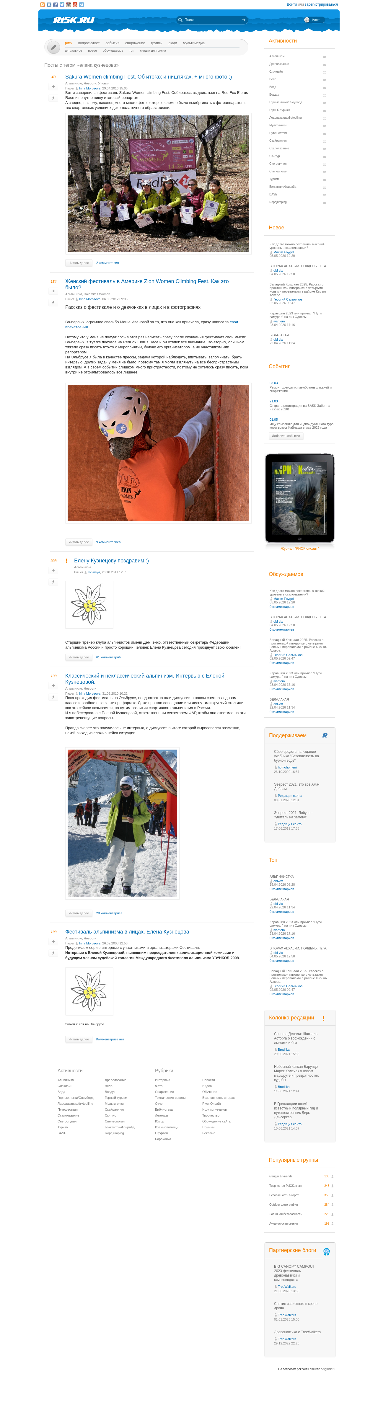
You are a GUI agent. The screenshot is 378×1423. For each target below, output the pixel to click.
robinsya (94, 572)
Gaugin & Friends (280, 1176)
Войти (292, 4)
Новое (92, 50)
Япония (103, 83)
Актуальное (73, 50)
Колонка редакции (291, 1018)
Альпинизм (73, 83)
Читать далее (79, 263)
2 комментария (107, 263)
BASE (62, 1133)
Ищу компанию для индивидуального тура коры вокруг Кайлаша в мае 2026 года (301, 425)
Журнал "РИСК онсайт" (300, 548)
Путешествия (68, 1109)
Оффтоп (161, 1133)
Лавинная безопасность (285, 1214)
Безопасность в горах (218, 1097)
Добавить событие (286, 436)
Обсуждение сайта (216, 1121)
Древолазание (115, 1080)
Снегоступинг (68, 1121)
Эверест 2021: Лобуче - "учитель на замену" (293, 815)
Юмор (159, 1121)
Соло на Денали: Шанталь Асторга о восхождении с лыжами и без (295, 1038)
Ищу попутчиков (214, 1109)
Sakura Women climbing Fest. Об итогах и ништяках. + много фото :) (148, 77)
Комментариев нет (110, 1039)
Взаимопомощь (166, 1127)
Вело (109, 1086)
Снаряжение (135, 43)
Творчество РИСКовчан (285, 1185)
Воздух (110, 1092)
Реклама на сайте (279, 1407)
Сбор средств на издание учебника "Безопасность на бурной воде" (296, 756)
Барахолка (163, 1139)
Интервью (162, 1080)
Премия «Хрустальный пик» (242, 1407)
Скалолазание (68, 1115)
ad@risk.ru (328, 1369)
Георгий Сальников (287, 299)
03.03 (274, 383)
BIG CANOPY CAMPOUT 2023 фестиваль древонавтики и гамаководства (294, 1273)
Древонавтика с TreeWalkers (297, 1332)
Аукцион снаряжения (283, 1223)
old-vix (278, 270)
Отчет (159, 1103)
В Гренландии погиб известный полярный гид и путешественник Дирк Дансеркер (296, 1110)
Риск (68, 43)
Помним (208, 1127)
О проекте (210, 1407)
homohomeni (287, 767)
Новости (90, 83)
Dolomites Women (97, 294)
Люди (172, 43)
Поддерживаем (288, 735)
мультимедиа (194, 43)
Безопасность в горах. (284, 1195)
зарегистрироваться (321, 4)
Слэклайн (65, 1086)
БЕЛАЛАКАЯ (279, 335)
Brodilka (284, 1049)
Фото (158, 1086)
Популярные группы (293, 1160)
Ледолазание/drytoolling (75, 1103)
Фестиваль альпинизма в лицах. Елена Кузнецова (127, 932)
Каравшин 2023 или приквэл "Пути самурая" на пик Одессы (296, 315)
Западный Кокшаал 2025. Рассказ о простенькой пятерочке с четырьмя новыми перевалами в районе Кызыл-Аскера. (298, 290)
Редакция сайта (290, 795)
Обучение (209, 1092)
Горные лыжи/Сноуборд (76, 1097)
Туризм (63, 1127)
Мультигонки (114, 1103)
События (112, 43)
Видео (207, 1086)
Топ (131, 50)
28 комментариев (109, 913)
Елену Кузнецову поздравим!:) (111, 561)
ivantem (279, 321)
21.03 (274, 401)
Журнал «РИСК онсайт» (314, 1407)
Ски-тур (110, 1115)
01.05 (274, 419)
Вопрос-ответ (89, 43)
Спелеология (115, 1121)
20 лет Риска (214, 1413)
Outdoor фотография (283, 1204)
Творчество (210, 1115)
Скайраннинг (114, 1109)
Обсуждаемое (113, 50)
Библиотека (164, 1109)
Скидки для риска (153, 50)
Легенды (161, 1115)
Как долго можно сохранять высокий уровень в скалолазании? (297, 245)
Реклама (208, 1133)
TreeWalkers (287, 1286)
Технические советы (170, 1097)
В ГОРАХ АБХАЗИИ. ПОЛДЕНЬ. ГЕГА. (298, 266)
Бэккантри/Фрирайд (120, 1127)
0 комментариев (282, 606)
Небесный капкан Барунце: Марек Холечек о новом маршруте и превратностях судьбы (296, 1073)
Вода (61, 1092)
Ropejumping (114, 1133)
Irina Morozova (89, 88)
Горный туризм (116, 1097)
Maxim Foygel (283, 252)
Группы (156, 43)
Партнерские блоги (300, 1250)
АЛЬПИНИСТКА (282, 876)
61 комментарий (108, 657)
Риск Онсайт (211, 1103)
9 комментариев (108, 542)
